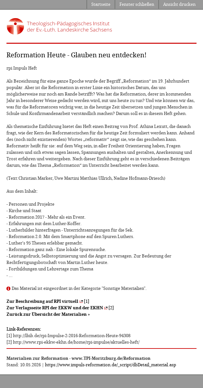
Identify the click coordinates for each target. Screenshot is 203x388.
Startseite (100, 4)
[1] (47, 301)
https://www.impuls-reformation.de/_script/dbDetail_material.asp (110, 364)
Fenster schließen (136, 4)
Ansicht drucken (179, 4)
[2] (60, 307)
